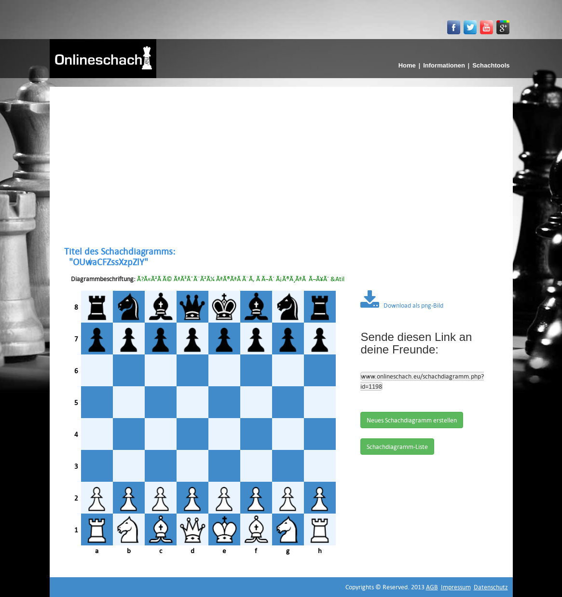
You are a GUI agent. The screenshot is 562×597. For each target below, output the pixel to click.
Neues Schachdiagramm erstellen (412, 420)
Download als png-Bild (401, 305)
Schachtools (490, 65)
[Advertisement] (281, 166)
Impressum (456, 587)
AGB (432, 587)
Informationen (444, 65)
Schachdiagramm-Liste (397, 446)
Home (407, 65)
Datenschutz (491, 587)
